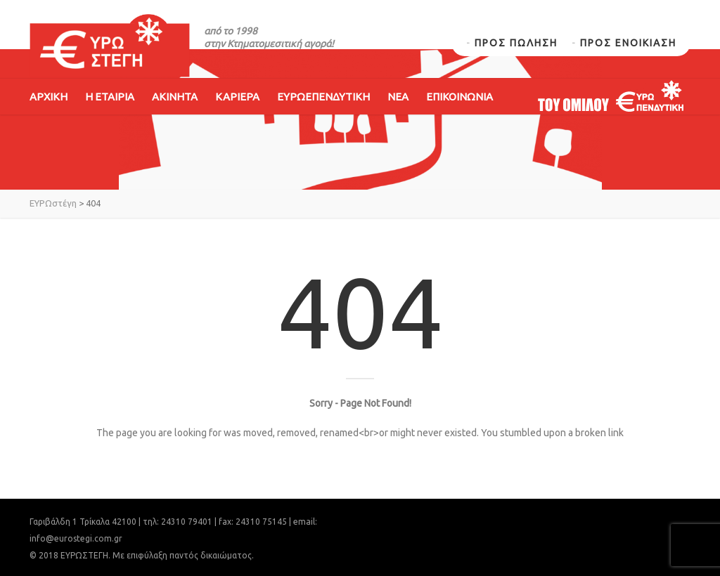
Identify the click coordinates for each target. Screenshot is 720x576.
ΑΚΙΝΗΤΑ (175, 97)
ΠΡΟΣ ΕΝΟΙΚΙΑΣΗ (628, 42)
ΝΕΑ (398, 97)
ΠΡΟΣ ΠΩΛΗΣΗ (516, 42)
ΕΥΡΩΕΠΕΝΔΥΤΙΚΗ (323, 97)
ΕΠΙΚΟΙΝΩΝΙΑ (459, 97)
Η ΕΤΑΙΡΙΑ (109, 97)
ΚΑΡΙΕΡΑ (237, 97)
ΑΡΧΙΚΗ (49, 97)
